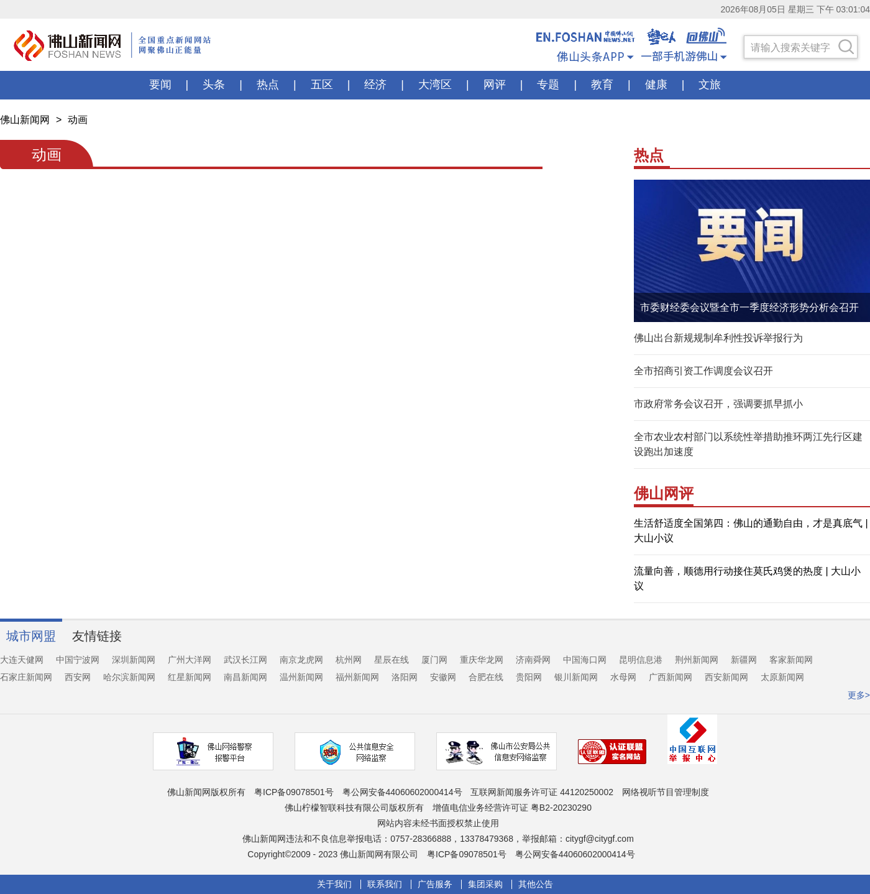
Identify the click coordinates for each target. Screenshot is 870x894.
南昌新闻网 (245, 677)
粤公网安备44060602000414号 (402, 792)
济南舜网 (533, 660)
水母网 (623, 677)
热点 (649, 155)
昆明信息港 (640, 660)
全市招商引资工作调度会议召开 (703, 371)
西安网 (78, 677)
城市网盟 (31, 636)
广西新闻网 (670, 677)
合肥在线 (486, 677)
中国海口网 (585, 660)
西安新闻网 (726, 677)
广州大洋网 (189, 660)
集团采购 (485, 884)
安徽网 (443, 677)
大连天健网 (22, 660)
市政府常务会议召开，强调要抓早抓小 (718, 404)
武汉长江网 (245, 660)
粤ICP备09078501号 (294, 792)
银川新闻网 (576, 677)
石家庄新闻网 (26, 677)
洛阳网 (405, 677)
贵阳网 (529, 677)
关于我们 (334, 884)
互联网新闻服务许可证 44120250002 (541, 792)
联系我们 (384, 884)
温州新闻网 (301, 677)
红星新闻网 (189, 677)
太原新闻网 (782, 677)
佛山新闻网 (25, 119)
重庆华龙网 (481, 660)
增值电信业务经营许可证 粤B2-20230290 (512, 808)
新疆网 (744, 660)
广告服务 (435, 884)
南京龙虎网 (301, 660)
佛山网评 (664, 493)
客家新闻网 (791, 660)
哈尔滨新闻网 (129, 677)
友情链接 (97, 636)
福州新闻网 (357, 677)
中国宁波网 (77, 660)
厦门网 (434, 660)
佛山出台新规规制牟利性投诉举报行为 (718, 338)
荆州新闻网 (696, 660)
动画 (78, 119)
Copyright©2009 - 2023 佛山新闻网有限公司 (332, 854)
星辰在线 (391, 660)
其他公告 (535, 884)
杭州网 (349, 660)
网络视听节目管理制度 (665, 792)
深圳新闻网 (133, 660)
